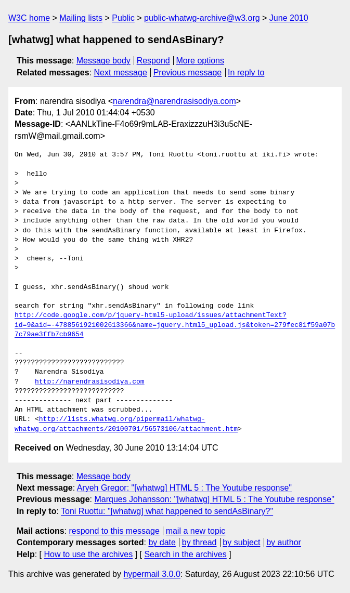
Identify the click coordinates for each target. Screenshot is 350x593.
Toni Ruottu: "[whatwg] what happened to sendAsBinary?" (167, 511)
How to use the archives (88, 554)
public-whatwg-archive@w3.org (202, 18)
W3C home (29, 18)
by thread (199, 542)
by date (161, 542)
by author (283, 542)
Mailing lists (80, 18)
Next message (120, 72)
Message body (103, 60)
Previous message (187, 72)
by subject (241, 542)
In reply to (246, 72)
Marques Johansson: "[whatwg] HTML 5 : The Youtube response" (214, 499)
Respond (153, 60)
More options (200, 60)
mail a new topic (196, 530)
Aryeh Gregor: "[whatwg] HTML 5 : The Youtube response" (184, 487)
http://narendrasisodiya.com (90, 382)
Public (123, 18)
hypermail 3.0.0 (151, 574)
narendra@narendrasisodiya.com (174, 101)
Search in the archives (185, 554)
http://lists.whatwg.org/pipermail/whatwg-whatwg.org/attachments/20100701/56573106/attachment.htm (126, 424)
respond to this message (114, 530)
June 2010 (288, 18)
